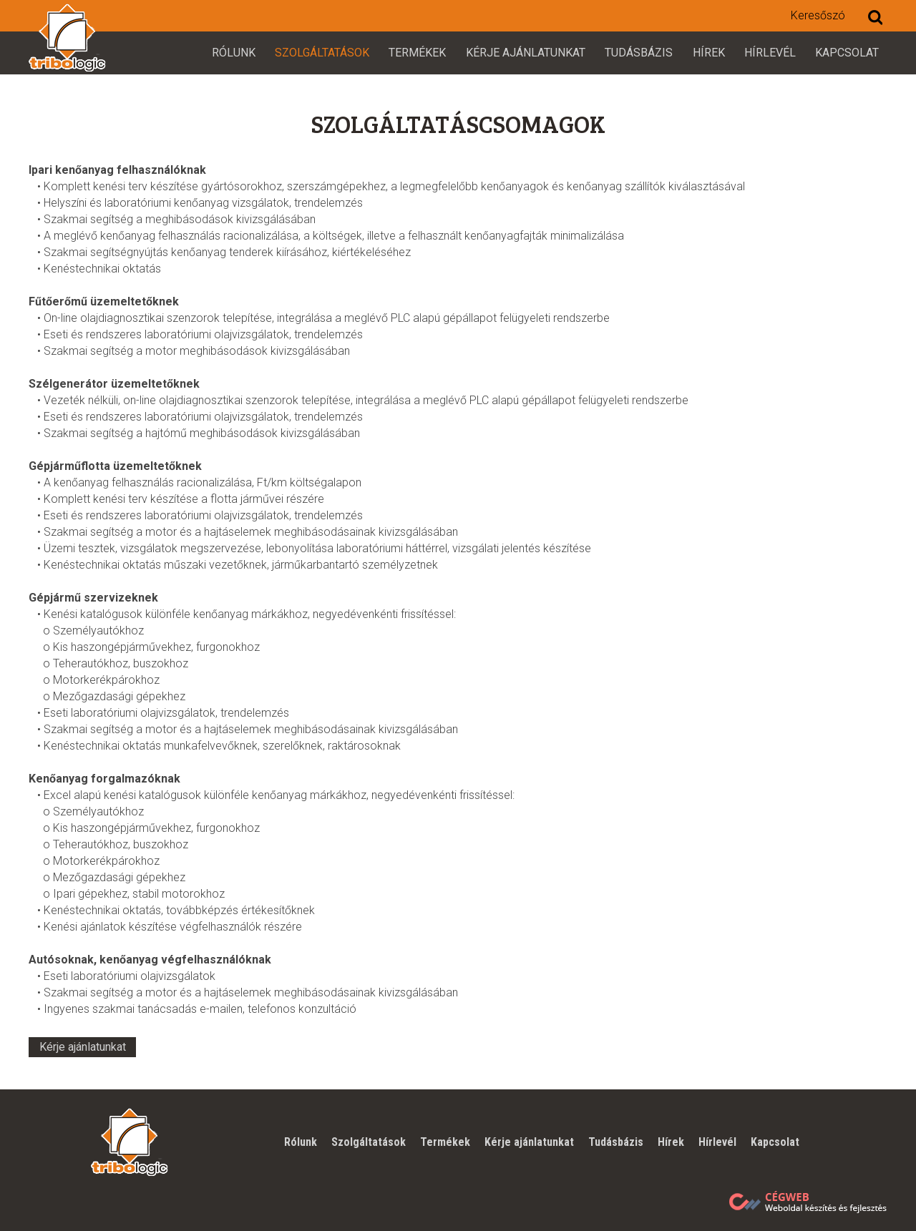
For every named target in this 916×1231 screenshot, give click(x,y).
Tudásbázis (639, 52)
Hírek (709, 52)
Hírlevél (770, 52)
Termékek (417, 52)
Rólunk (233, 52)
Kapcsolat (847, 52)
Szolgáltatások (322, 52)
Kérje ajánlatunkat (525, 52)
